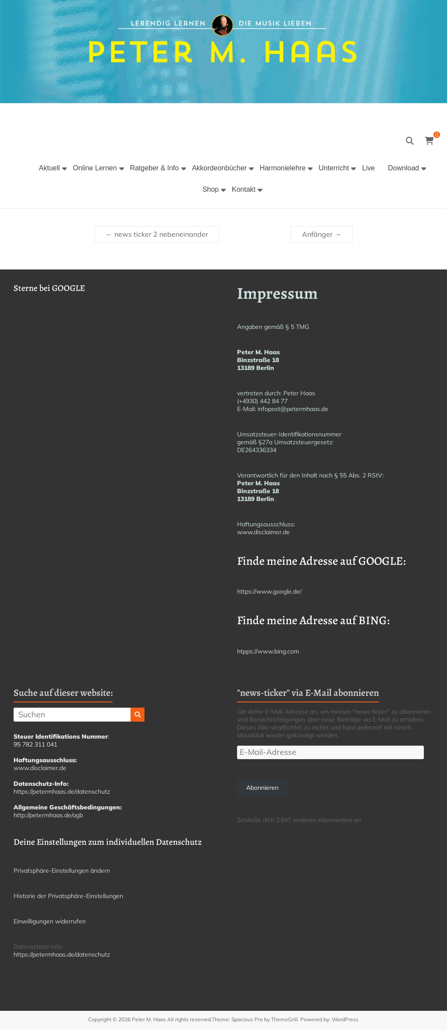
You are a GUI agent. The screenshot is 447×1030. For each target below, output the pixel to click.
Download (403, 168)
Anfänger (321, 234)
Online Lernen (95, 168)
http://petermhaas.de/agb (48, 815)
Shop (211, 189)
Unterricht (334, 168)
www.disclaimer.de (263, 532)
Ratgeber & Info (154, 168)
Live (368, 168)
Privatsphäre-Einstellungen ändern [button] (62, 870)
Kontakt (243, 189)
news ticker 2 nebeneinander (157, 234)
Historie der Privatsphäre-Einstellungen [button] (68, 896)
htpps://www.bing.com (268, 651)
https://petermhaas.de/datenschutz (62, 791)
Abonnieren (262, 788)
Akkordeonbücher (219, 168)
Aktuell (49, 168)
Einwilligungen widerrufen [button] (50, 921)
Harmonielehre (283, 168)
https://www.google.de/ (269, 591)
